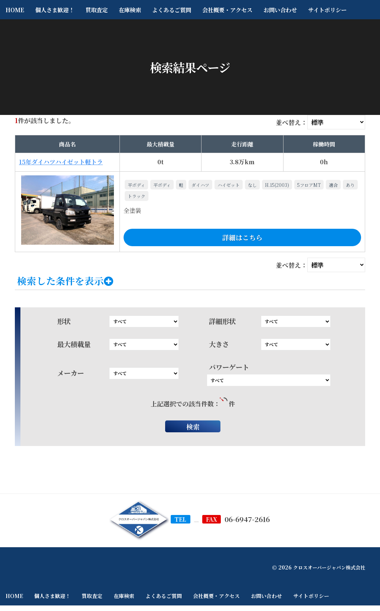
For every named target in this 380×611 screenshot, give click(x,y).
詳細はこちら (242, 237)
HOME (15, 10)
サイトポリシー (327, 10)
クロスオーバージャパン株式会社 (326, 572)
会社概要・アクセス (227, 10)
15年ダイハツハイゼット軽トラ (61, 162)
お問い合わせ (280, 10)
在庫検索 (130, 10)
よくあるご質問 (171, 10)
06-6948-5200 (196, 524)
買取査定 (96, 10)
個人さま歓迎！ (54, 10)
